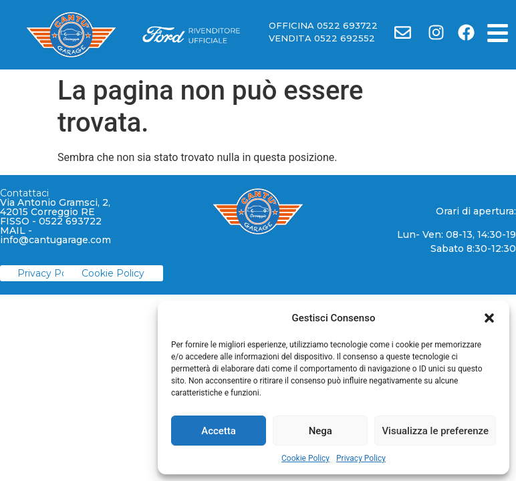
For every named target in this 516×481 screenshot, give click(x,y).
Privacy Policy (361, 458)
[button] (489, 318)
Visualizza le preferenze (435, 431)
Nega (320, 431)
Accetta (218, 431)
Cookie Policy (305, 458)
